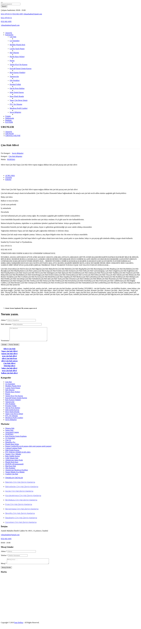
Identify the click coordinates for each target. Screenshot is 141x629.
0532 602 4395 (17, 14)
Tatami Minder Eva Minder (15, 475)
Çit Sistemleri (14, 41)
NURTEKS (11, 159)
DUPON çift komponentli (14, 467)
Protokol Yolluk (15, 84)
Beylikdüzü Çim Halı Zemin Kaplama (21, 503)
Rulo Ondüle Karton (12, 459)
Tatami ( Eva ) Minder (13, 457)
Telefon (4, 558)
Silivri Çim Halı (9, 351)
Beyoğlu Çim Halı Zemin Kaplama (20, 516)
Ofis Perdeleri (14, 80)
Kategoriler (9, 35)
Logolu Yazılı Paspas (17, 49)
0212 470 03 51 (6, 14)
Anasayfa (8, 33)
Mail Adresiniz (7, 324)
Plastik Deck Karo (11, 465)
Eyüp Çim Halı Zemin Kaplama (18, 507)
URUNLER (9, 134)
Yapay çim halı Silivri (9, 354)
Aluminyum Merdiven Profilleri (16, 473)
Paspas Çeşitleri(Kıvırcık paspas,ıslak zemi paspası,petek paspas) (28, 449)
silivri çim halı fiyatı (9, 361)
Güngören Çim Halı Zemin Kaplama (20, 525)
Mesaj (3, 567)
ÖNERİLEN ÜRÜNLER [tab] (14, 480)
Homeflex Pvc (10, 445)
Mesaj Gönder (6, 571)
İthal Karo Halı (10, 469)
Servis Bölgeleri (15, 112)
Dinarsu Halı (9, 431)
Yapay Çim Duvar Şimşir (19, 100)
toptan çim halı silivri (9, 356)
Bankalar (8, 120)
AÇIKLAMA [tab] (10, 175)
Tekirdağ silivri (9, 368)
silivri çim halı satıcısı (9, 363)
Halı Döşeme (14, 53)
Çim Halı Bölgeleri (15, 156)
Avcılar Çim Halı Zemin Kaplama (19, 494)
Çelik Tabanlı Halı (11, 461)
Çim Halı (13, 37)
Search (4, 6)
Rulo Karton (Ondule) (17, 72)
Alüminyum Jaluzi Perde (14, 463)
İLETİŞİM (9, 122)
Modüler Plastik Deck (17, 45)
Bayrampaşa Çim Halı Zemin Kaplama (21, 511)
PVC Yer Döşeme (16, 104)
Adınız (4, 320)
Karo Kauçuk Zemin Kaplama (16, 439)
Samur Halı (9, 433)
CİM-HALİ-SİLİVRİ (12, 136)
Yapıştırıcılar (14, 76)
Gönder (4, 347)
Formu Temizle (13, 347)
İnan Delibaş (18, 626)
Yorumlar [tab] (8, 177)
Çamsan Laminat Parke (13, 451)
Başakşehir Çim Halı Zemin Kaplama (21, 520)
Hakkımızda (9, 118)
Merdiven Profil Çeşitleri (18, 108)
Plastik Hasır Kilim (12, 447)
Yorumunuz (5, 343)
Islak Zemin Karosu (17, 92)
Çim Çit (8, 443)
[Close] (2, 2)
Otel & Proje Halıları (17, 88)
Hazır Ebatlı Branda (17, 96)
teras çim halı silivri (9, 373)
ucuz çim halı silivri (9, 359)
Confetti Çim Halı (11, 477)
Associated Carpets (12, 435)
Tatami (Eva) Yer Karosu (18, 64)
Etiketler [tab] (8, 179)
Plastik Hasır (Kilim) (17, 57)
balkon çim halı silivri (9, 376)
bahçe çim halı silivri (9, 371)
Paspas (12, 61)
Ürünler (8, 116)
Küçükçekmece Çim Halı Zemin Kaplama (23, 498)
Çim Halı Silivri (9, 366)
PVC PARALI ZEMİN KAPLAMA (18, 455)
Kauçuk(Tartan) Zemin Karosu (20, 68)
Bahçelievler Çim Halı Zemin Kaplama (21, 489)
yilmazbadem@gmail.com (32, 14)
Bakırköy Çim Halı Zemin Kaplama (20, 485)
